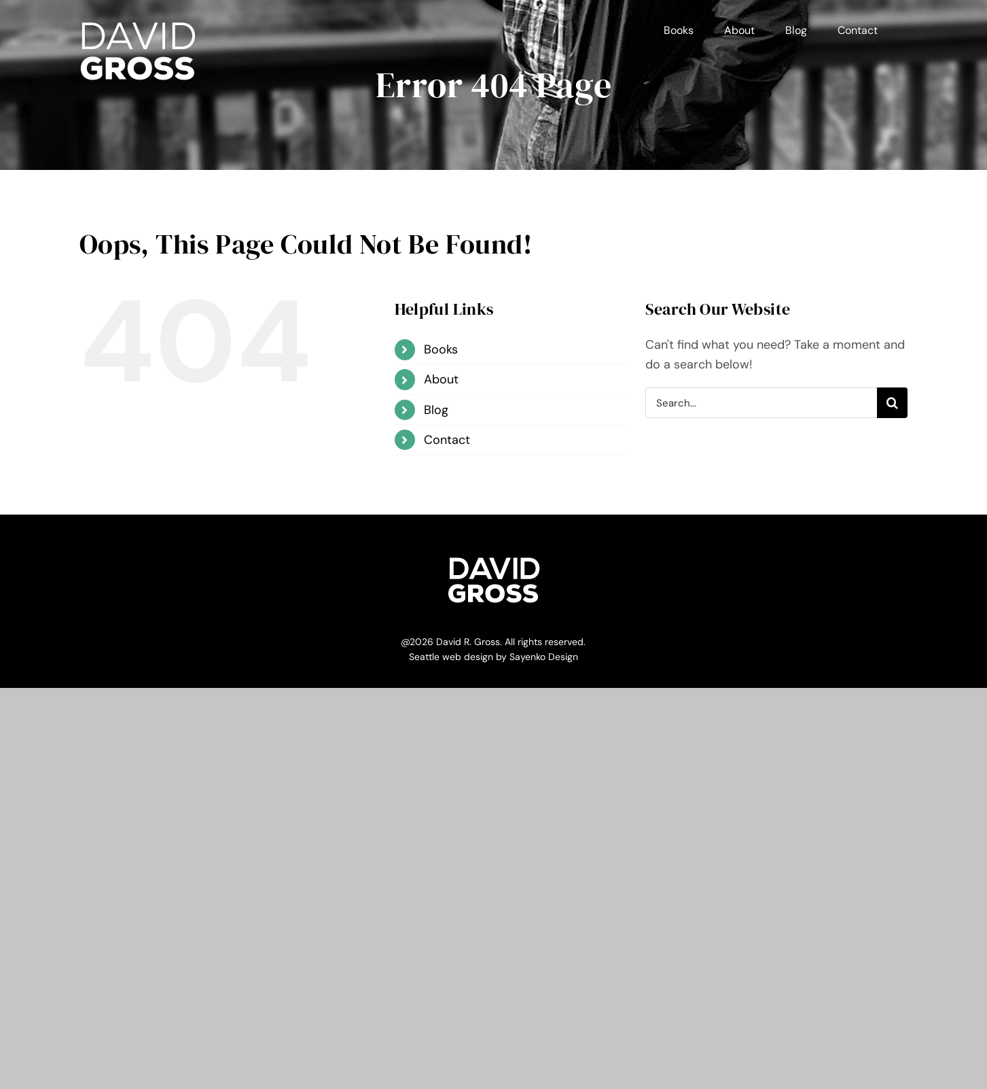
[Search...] (761, 402)
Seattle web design (451, 657)
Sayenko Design (543, 657)
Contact (447, 440)
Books (441, 349)
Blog (436, 410)
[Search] (892, 402)
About (441, 379)
